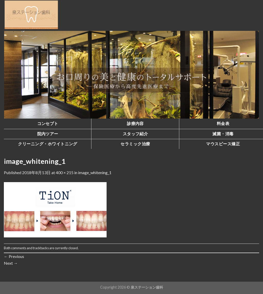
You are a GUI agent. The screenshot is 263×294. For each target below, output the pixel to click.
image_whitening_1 (94, 172)
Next (11, 263)
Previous (14, 256)
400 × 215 (64, 172)
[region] (131, 75)
